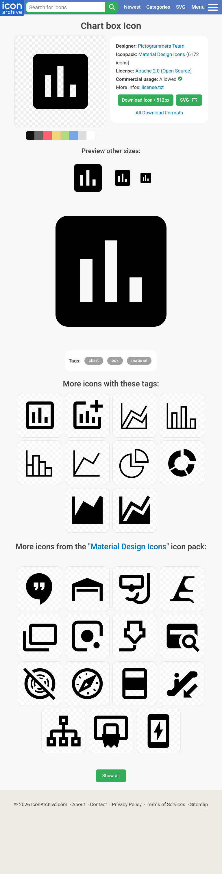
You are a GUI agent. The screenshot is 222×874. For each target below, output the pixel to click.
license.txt (153, 87)
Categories (158, 7)
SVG (181, 7)
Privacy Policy (127, 804)
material (139, 360)
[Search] (111, 7)
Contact (98, 804)
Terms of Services (166, 804)
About (78, 804)
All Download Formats (159, 113)
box (115, 360)
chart (94, 360)
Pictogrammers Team (161, 46)
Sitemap (199, 804)
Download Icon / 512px (145, 100)
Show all (111, 775)
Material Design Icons (161, 54)
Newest (132, 7)
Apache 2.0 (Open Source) (163, 71)
